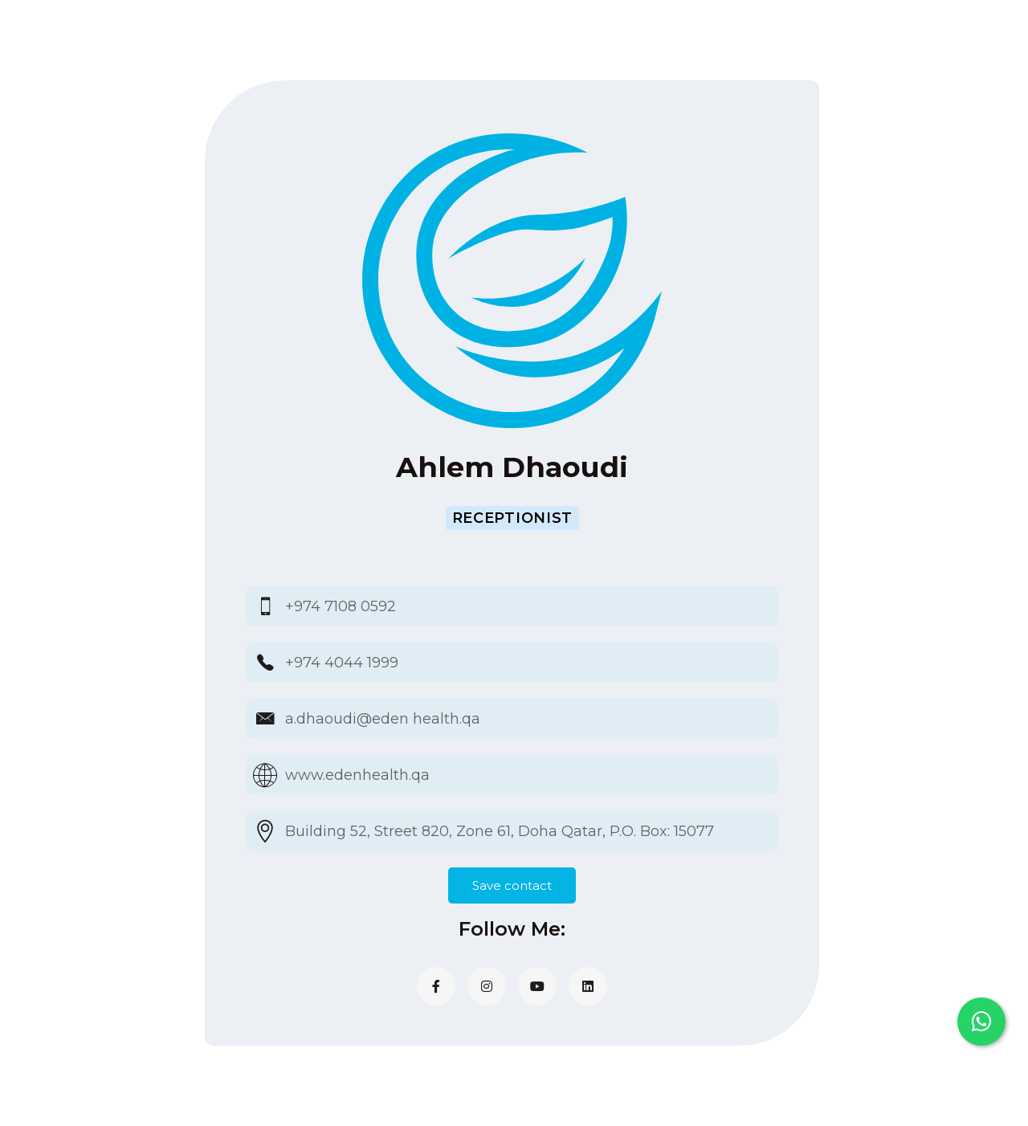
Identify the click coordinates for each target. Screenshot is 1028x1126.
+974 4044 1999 (341, 662)
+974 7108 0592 (340, 606)
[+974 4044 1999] (265, 663)
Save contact (512, 885)
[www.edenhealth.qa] (265, 775)
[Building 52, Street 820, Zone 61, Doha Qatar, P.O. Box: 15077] (265, 831)
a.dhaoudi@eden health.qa (382, 719)
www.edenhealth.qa (357, 775)
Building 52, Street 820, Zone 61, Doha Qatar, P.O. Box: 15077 (499, 831)
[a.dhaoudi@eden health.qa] (265, 719)
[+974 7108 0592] (265, 606)
